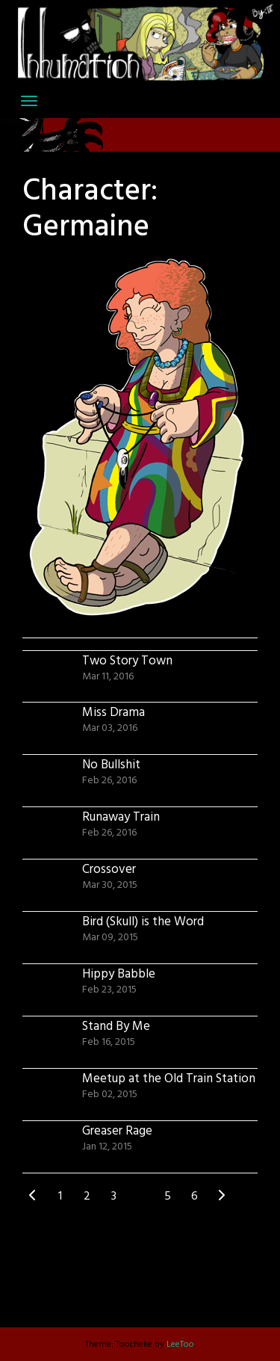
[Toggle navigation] (29, 101)
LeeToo (180, 1344)
